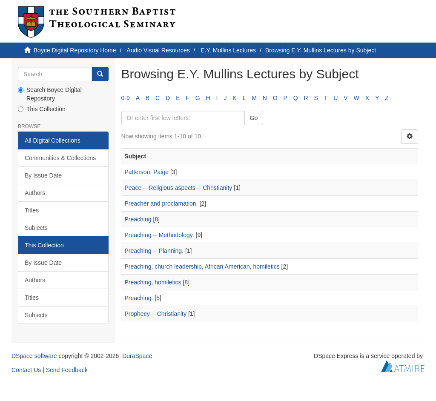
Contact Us (26, 370)
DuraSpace (137, 355)
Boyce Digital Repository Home (75, 50)
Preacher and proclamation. (161, 203)
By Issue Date (43, 175)
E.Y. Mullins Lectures (228, 50)
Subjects (36, 227)
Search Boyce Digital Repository (50, 94)
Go (254, 118)
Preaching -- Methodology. (159, 235)
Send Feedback (67, 370)
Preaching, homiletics (153, 282)
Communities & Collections (60, 158)
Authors (35, 192)
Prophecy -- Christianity (156, 313)
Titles (32, 210)
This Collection (42, 109)
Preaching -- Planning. (154, 250)
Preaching (138, 219)
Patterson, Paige (147, 172)
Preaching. (139, 298)
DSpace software (34, 355)
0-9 (125, 98)
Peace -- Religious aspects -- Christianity (178, 187)
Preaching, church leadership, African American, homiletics (202, 266)
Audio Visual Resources (157, 50)
